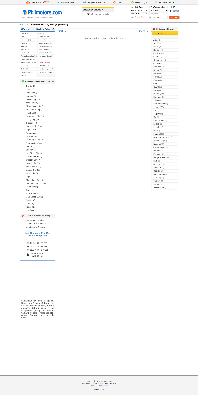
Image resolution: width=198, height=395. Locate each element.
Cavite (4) (30, 200)
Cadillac (158, 53)
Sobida (158, 171)
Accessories (43, 66)
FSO (157, 73)
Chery (157, 56)
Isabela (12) (31, 92)
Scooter (42, 40)
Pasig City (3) (32, 173)
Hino (157, 90)
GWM (157, 87)
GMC (158, 83)
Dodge (158, 70)
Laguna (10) (31, 96)
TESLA (158, 181)
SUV (24, 66)
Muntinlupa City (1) (34, 109)
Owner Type (160, 147)
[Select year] (158, 10)
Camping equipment (45, 69)
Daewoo (159, 67)
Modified (25, 49)
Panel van (25, 53)
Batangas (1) (32, 187)
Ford (157, 77)
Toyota (159, 184)
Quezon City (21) (34, 126)
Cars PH (24, 25)
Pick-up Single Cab (28, 62)
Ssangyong (160, 174)
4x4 (41, 33)
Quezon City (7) (33, 160)
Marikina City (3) (33, 103)
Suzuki (158, 177)
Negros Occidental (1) (36, 143)
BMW (157, 46)
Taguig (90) (31, 129)
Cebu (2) (30, 89)
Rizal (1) (30, 210)
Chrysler (158, 63)
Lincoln (158, 127)
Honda (158, 93)
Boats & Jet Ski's (44, 49)
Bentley (158, 50)
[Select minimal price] (139, 10)
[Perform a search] (174, 17)
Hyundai (159, 97)
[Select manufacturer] (139, 13)
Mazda (158, 134)
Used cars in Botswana (36, 227)
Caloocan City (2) (34, 156)
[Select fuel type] (139, 17)
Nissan (158, 144)
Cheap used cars (45, 36)
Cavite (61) (31, 86)
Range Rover (161, 157)
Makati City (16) (33, 99)
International (160, 104)
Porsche (158, 154)
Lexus (158, 124)
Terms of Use (99, 389)
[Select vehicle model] (158, 13)
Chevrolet (160, 60)
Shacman (159, 164)
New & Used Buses (45, 56)
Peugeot (158, 151)
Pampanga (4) (32, 133)
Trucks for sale (45, 43)
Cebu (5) (30, 203)
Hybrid (24, 43)
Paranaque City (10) (35, 116)
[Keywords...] (158, 17)
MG (156, 130)
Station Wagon (27, 72)
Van (23, 75)
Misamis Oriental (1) (35, 106)
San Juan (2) (32, 193)
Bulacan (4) (31, 136)
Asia (157, 40)
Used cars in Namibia (36, 223)
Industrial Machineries (45, 53)
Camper (24, 33)
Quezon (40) (32, 123)
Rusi (157, 161)
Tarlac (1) (30, 207)
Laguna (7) (31, 150)
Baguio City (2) (33, 170)
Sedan (24, 69)
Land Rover (160, 120)
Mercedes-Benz (162, 137)
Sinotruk (158, 167)
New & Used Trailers (46, 72)
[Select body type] (139, 7)
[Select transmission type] (158, 7)
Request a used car (93, 2)
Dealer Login (139, 2)
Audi (157, 43)
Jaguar (158, 114)
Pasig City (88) (33, 119)
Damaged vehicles (45, 46)
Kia (156, 117)
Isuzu (158, 107)
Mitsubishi (160, 140)
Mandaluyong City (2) (36, 183)
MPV (24, 46)
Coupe (24, 36)
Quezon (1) (31, 190)
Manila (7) (30, 146)
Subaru (158, 33)
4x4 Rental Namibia (35, 220)
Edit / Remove (65, 2)
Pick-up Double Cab (29, 56)
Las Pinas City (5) (34, 153)
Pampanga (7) (32, 113)
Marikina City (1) (33, 166)
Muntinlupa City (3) (34, 180)
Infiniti (157, 100)
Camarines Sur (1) (34, 197)
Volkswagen (160, 187)
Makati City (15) (33, 163)
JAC (156, 110)
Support (118, 2)
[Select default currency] (174, 7)
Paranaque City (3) (34, 140)
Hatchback (26, 40)
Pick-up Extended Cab (28, 59)
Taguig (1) (30, 176)
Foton (157, 80)
